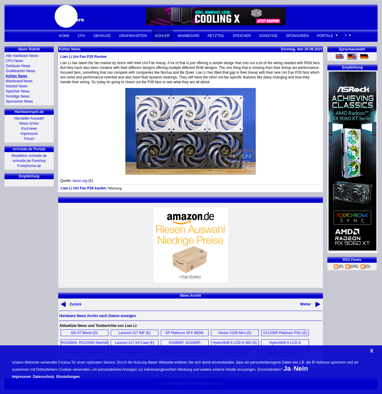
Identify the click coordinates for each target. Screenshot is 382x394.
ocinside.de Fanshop (29, 161)
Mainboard (189, 36)
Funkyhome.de (29, 166)
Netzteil (216, 36)
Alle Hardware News (22, 56)
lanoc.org (80, 181)
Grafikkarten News (20, 71)
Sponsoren (297, 36)
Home (64, 36)
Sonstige (268, 36)
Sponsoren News (19, 101)
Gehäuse (102, 36)
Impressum (29, 134)
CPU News (14, 61)
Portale (325, 36)
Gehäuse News (18, 66)
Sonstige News (18, 96)
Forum (29, 139)
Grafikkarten (133, 36)
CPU (81, 36)
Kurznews (29, 128)
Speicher (242, 36)
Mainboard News (19, 81)
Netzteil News (16, 86)
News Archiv (29, 123)
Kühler (162, 36)
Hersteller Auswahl (29, 118)
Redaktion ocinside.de (29, 156)
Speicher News (18, 91)
